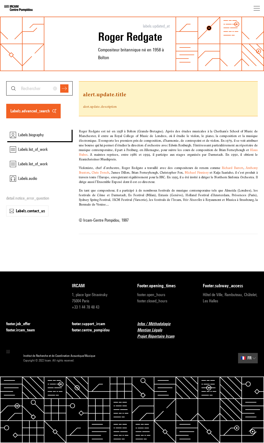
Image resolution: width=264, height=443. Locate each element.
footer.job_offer (21, 324)
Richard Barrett (232, 168)
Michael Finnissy (197, 173)
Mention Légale (152, 330)
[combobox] (39, 88)
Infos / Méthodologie (157, 324)
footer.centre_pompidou (94, 330)
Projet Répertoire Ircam (158, 336)
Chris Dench (100, 173)
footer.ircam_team (23, 330)
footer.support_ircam (91, 324)
